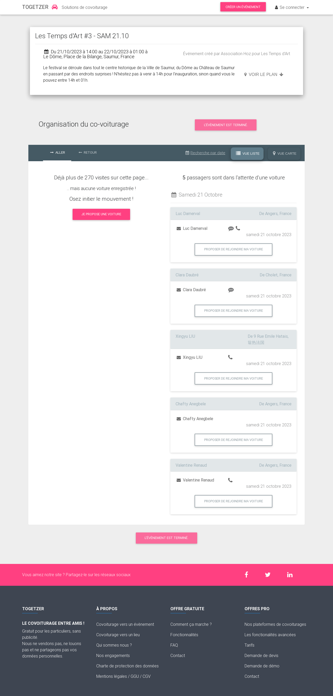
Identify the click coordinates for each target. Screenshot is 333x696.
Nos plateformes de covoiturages (275, 624)
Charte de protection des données (127, 665)
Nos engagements (113, 655)
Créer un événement (243, 7)
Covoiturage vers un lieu (118, 634)
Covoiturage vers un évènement (125, 624)
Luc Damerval (192, 228)
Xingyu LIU (189, 357)
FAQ (174, 645)
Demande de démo (262, 665)
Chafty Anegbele (195, 418)
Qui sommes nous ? (114, 645)
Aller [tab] (57, 152)
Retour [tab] (88, 152)
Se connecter (289, 7)
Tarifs (249, 645)
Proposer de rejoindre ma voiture (233, 249)
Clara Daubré (191, 289)
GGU (135, 676)
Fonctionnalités (184, 634)
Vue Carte (285, 153)
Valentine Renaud (195, 480)
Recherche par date (205, 152)
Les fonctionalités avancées (270, 634)
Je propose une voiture (101, 214)
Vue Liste (248, 153)
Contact (177, 655)
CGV (147, 676)
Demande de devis (261, 655)
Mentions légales (111, 676)
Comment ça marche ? (191, 624)
